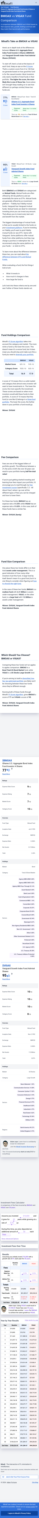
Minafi (3, 1484)
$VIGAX (6, 965)
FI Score (29, 66)
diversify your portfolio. (25, 355)
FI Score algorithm (16, 341)
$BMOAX (7, 760)
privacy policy (30, 1507)
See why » (26, 116)
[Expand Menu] (36, 3)
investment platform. (14, 228)
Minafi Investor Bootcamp (25, 1147)
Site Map (35, 1502)
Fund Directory (15, 7)
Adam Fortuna (12, 1502)
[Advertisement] (19, 141)
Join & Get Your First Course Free (15, 1497)
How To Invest (5, 7)
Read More (6, 774)
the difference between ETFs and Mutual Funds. (16, 256)
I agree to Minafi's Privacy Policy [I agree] (19, 1513)
